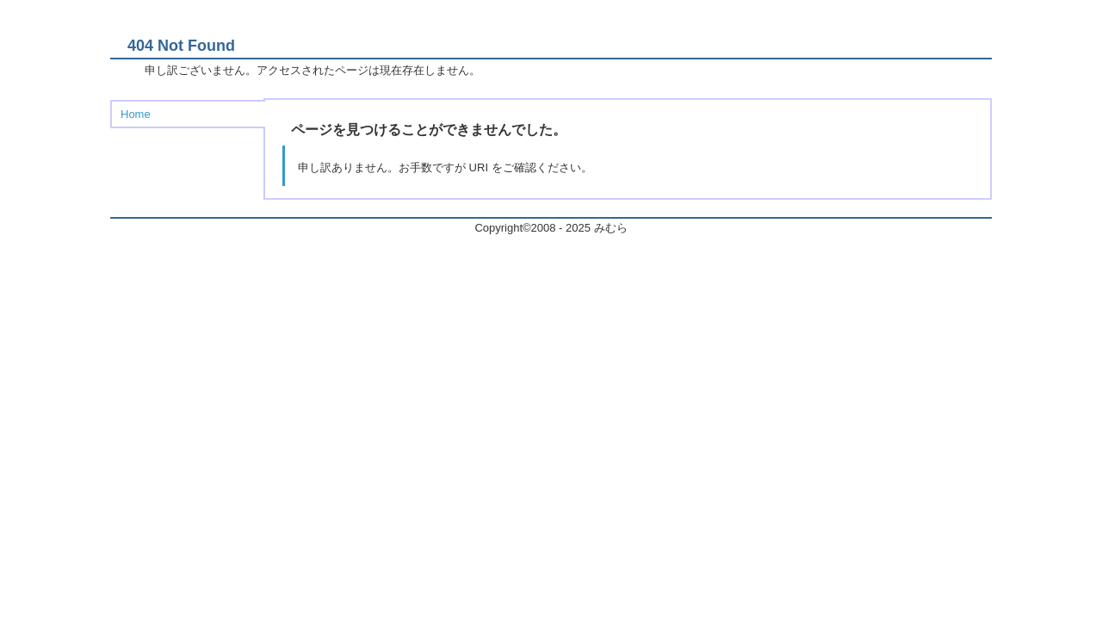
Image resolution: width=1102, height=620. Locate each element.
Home (136, 114)
